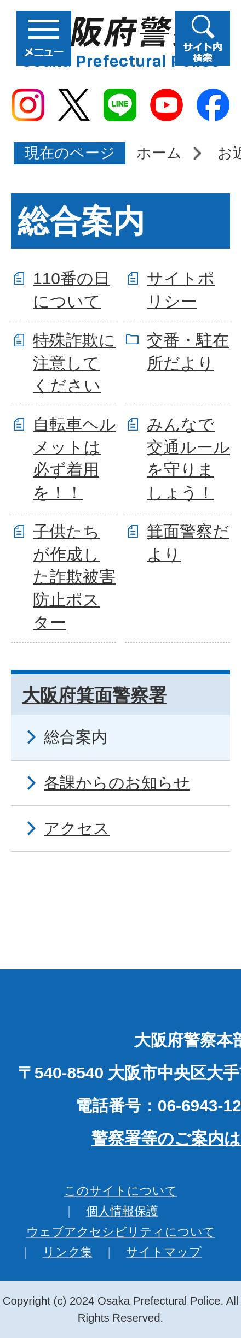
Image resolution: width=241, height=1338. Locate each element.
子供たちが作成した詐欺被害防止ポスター (74, 577)
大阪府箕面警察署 (94, 695)
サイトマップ (164, 1252)
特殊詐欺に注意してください (74, 363)
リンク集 (68, 1252)
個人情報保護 (122, 1211)
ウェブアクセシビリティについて (120, 1232)
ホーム (159, 152)
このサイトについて (120, 1191)
